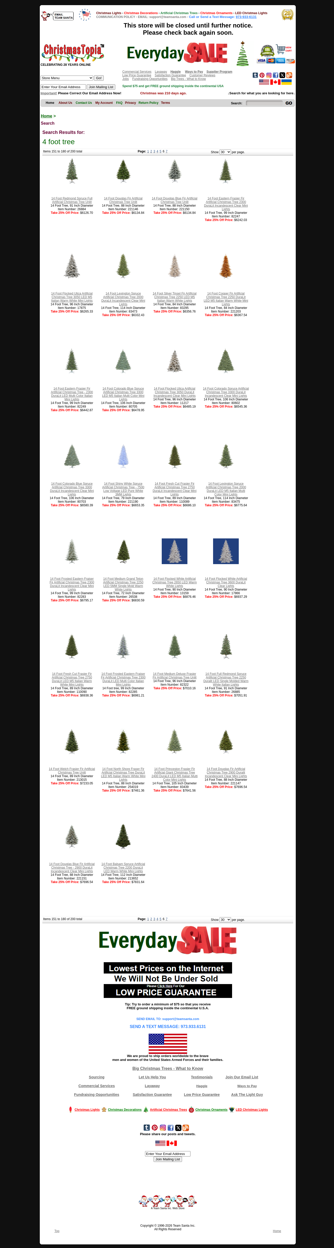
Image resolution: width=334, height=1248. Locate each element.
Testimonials (202, 1077)
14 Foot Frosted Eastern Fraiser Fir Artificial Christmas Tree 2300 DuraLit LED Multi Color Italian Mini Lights (123, 679)
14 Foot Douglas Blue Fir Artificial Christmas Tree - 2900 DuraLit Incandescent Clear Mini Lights (71, 867)
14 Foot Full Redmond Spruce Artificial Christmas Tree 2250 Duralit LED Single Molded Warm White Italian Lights (226, 679)
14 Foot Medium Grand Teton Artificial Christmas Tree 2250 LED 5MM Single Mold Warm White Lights (123, 584)
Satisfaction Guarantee (170, 75)
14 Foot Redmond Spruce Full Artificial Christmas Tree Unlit (71, 200)
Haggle (201, 1086)
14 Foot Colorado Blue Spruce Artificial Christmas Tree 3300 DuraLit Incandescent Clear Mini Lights (72, 489)
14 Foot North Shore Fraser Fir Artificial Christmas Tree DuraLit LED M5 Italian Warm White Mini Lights (123, 774)
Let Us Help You (152, 1077)
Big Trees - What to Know (188, 79)
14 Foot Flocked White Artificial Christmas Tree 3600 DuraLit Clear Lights (226, 582)
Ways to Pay (247, 1086)
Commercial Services (136, 72)
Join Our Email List (241, 1077)
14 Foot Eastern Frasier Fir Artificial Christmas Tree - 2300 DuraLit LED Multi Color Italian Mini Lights (72, 394)
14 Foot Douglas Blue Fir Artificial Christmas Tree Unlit (174, 200)
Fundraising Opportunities (149, 79)
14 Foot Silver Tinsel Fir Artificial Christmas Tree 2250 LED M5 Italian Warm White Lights (175, 297)
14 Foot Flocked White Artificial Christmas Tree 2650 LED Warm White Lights (174, 582)
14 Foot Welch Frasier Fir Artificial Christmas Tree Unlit (72, 770)
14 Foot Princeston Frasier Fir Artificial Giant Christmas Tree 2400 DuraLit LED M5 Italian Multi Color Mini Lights (174, 774)
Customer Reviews (202, 75)
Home (46, 116)
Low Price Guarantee (136, 75)
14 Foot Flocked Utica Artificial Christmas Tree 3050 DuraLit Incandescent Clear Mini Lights (175, 392)
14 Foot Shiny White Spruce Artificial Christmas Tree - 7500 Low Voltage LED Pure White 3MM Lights (123, 489)
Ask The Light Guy (247, 1095)
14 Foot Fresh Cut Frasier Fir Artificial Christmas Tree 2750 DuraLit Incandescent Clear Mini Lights (175, 489)
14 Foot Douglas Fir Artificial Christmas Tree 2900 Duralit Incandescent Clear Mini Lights (226, 772)
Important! (49, 93)
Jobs (125, 79)
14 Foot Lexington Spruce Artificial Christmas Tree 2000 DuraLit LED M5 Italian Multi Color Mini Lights (226, 489)
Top (56, 1231)
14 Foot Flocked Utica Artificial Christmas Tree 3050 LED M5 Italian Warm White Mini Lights (72, 297)
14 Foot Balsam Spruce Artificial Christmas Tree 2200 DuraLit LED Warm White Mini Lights (123, 867)
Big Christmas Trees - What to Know (167, 1068)
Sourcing (96, 1077)
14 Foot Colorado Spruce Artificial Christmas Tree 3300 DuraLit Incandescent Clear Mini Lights (226, 392)
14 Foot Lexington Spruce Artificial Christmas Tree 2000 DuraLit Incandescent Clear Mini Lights (123, 299)
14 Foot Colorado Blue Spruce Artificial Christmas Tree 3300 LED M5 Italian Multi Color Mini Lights (123, 394)
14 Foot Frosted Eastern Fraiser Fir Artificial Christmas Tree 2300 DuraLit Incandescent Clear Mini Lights (72, 584)
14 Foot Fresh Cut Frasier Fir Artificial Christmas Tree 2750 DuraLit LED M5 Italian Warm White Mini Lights (72, 679)
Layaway (161, 72)
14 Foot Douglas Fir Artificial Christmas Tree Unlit (123, 200)
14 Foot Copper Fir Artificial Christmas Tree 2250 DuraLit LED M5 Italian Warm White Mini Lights (226, 299)
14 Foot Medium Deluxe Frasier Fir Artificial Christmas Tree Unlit (175, 675)
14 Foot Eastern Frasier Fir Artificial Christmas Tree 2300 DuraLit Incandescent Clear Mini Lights (226, 204)
